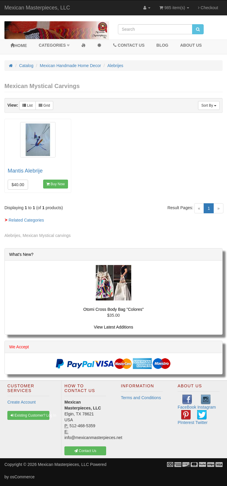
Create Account (21, 402)
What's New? (21, 254)
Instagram (206, 402)
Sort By (208, 105)
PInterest (186, 417)
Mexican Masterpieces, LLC (37, 8)
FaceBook (187, 402)
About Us (191, 45)
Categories (54, 45)
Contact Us (129, 45)
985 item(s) (174, 7)
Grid (44, 105)
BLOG (162, 45)
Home (18, 45)
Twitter (201, 417)
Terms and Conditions (141, 397)
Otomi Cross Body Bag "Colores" (113, 309)
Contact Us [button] (85, 451)
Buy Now (55, 184)
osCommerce (22, 476)
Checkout (208, 7)
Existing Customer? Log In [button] (30, 415)
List (27, 105)
